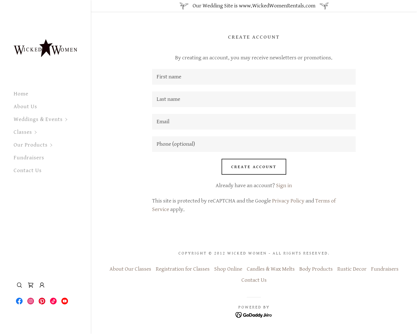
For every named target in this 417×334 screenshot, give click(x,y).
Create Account (254, 166)
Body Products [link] (316, 269)
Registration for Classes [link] (183, 269)
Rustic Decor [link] (352, 269)
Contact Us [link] (28, 170)
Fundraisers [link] (29, 158)
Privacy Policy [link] (288, 201)
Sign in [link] (284, 185)
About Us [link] (25, 106)
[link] (45, 43)
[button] (52, 119)
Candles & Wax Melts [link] (271, 269)
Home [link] (21, 94)
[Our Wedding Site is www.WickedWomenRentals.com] (254, 6)
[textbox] (254, 77)
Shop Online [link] (228, 269)
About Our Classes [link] (130, 269)
